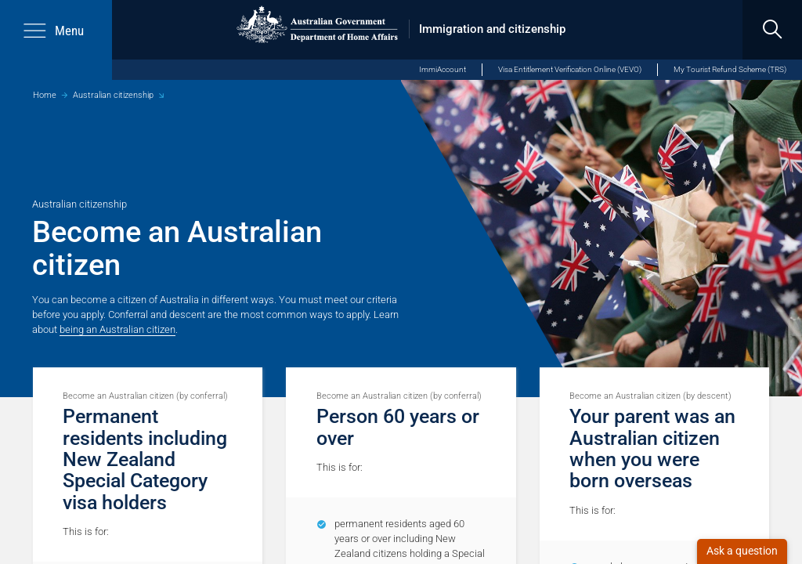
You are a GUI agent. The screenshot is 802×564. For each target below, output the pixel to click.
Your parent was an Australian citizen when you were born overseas (652, 448)
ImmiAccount (442, 69)
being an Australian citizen (117, 329)
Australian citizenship (113, 94)
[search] (772, 30)
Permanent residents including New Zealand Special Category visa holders (145, 459)
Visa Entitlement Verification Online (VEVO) (569, 69)
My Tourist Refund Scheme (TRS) (730, 69)
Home (44, 94)
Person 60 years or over (397, 427)
